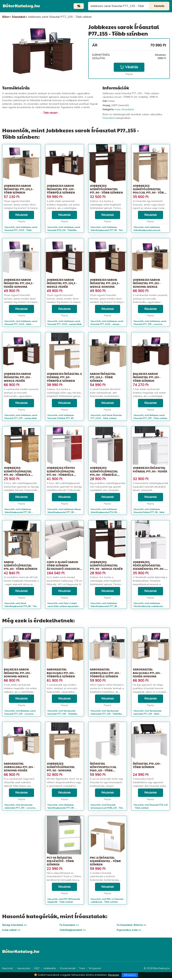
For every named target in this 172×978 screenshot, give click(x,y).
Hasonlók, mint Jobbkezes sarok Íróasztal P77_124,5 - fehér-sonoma (20, 324)
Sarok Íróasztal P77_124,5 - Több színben (103, 377)
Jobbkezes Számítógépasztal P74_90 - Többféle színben (104, 473)
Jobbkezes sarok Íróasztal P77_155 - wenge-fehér (18, 377)
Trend (82, 968)
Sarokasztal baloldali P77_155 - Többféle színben (61, 672)
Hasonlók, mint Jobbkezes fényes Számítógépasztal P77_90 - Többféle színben (64, 512)
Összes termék (67, 968)
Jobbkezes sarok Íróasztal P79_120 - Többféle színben (61, 189)
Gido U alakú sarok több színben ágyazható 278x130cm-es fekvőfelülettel (64, 567)
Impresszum (23, 968)
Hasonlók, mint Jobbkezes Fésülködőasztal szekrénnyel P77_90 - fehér (148, 606)
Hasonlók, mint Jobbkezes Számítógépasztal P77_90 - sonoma (61, 807)
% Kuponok (95, 968)
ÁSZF (37, 968)
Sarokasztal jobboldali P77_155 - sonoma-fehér (19, 766)
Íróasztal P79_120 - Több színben (147, 765)
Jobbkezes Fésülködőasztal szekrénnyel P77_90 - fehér (149, 567)
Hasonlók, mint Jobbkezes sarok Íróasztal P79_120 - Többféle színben (63, 230)
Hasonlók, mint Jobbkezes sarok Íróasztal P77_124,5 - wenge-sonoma (107, 324)
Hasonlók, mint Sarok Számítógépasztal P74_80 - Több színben (21, 606)
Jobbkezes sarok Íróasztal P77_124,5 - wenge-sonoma (105, 283)
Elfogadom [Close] (130, 975)
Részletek (21, 215)
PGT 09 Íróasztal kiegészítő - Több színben (60, 860)
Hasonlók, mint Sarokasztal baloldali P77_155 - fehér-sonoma (147, 713)
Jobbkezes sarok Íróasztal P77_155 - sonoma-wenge (147, 283)
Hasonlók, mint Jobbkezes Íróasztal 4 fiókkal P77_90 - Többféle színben (61, 418)
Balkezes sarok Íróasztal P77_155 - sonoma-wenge (18, 672)
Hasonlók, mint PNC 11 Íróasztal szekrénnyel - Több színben (107, 901)
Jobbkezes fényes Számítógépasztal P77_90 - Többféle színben (61, 473)
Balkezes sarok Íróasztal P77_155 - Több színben (147, 377)
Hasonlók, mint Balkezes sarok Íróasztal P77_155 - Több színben (150, 417)
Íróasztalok (128, 109)
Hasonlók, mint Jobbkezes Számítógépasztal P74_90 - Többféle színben (104, 512)
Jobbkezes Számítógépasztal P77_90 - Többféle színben (18, 473)
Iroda (117, 109)
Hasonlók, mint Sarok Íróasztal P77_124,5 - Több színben (106, 417)
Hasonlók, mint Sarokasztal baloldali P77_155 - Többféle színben (62, 713)
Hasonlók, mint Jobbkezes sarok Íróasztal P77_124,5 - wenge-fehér (64, 323)
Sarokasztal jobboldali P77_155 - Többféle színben (105, 672)
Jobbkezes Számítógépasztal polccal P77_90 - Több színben (149, 191)
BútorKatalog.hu (21, 5)
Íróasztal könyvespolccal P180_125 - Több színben (103, 768)
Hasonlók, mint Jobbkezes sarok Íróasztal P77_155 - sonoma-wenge (150, 324)
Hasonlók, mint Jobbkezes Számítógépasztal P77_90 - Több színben (107, 230)
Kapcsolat (7, 968)
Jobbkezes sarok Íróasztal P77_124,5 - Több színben (19, 189)
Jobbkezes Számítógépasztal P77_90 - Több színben (106, 189)
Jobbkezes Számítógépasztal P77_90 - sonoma (61, 766)
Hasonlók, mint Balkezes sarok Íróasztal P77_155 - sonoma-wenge (20, 713)
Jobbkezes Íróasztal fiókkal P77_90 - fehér (150, 469)
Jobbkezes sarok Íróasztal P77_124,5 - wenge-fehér (62, 283)
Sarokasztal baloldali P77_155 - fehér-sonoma (147, 672)
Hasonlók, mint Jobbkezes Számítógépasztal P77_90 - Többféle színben (18, 512)
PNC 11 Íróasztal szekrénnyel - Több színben (105, 860)
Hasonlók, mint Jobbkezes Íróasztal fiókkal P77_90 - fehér (149, 511)
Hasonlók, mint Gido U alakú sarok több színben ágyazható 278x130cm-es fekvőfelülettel (62, 606)
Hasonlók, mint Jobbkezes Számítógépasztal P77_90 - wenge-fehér (104, 606)
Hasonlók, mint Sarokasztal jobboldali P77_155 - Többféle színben (106, 713)
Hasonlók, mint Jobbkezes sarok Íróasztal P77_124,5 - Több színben (20, 230)
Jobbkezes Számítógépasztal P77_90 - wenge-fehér (106, 565)
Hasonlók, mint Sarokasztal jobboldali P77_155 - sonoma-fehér (20, 807)
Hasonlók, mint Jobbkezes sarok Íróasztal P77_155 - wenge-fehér (20, 417)
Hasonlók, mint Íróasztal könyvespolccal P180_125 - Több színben (107, 807)
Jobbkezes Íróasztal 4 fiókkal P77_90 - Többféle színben (64, 377)
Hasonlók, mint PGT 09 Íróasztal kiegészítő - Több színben (63, 901)
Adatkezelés (49, 968)
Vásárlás (129, 67)
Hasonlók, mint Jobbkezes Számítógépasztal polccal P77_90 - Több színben (147, 230)
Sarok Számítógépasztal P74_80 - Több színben (20, 565)
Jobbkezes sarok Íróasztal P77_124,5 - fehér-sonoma (19, 283)
